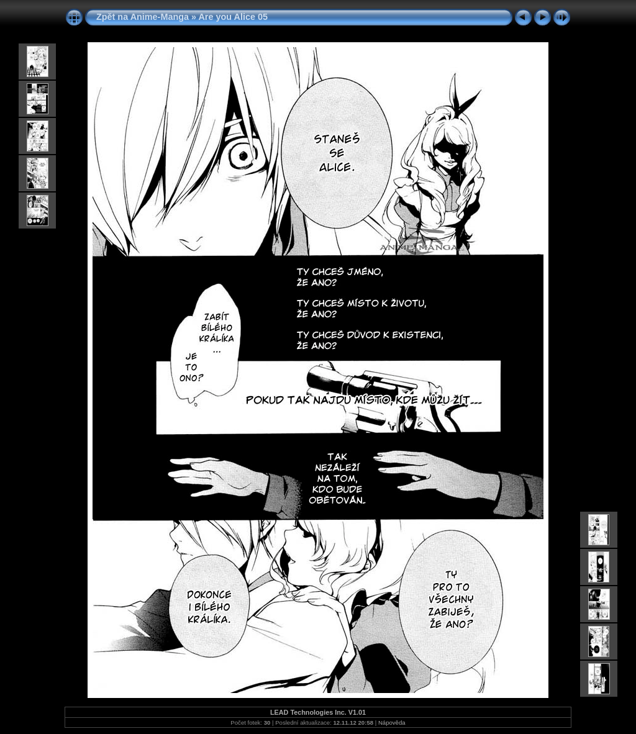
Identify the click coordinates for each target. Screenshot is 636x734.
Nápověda (392, 722)
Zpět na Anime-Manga (142, 17)
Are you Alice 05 (232, 17)
